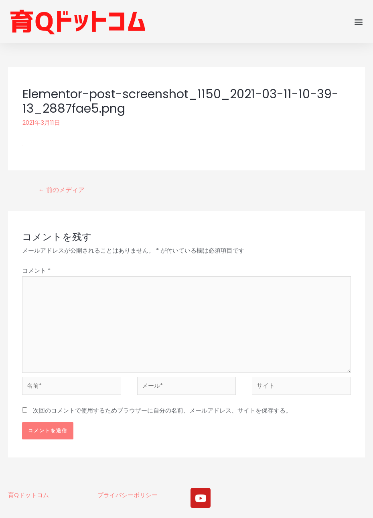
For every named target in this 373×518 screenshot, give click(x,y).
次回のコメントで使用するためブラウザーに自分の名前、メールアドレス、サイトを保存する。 (162, 414)
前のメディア (62, 189)
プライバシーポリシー (127, 498)
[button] (358, 21)
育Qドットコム (28, 498)
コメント (36, 270)
